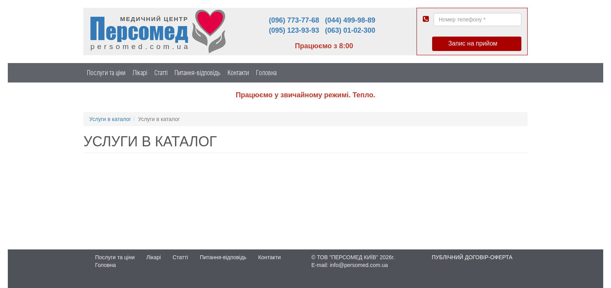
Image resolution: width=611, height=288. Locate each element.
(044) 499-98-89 (350, 20)
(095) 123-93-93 (294, 30)
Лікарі (139, 72)
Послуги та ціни (106, 72)
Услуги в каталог (110, 119)
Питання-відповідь (198, 72)
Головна (266, 72)
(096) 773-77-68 (294, 20)
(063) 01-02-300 (350, 30)
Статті (161, 72)
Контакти (238, 72)
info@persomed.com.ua (359, 265)
